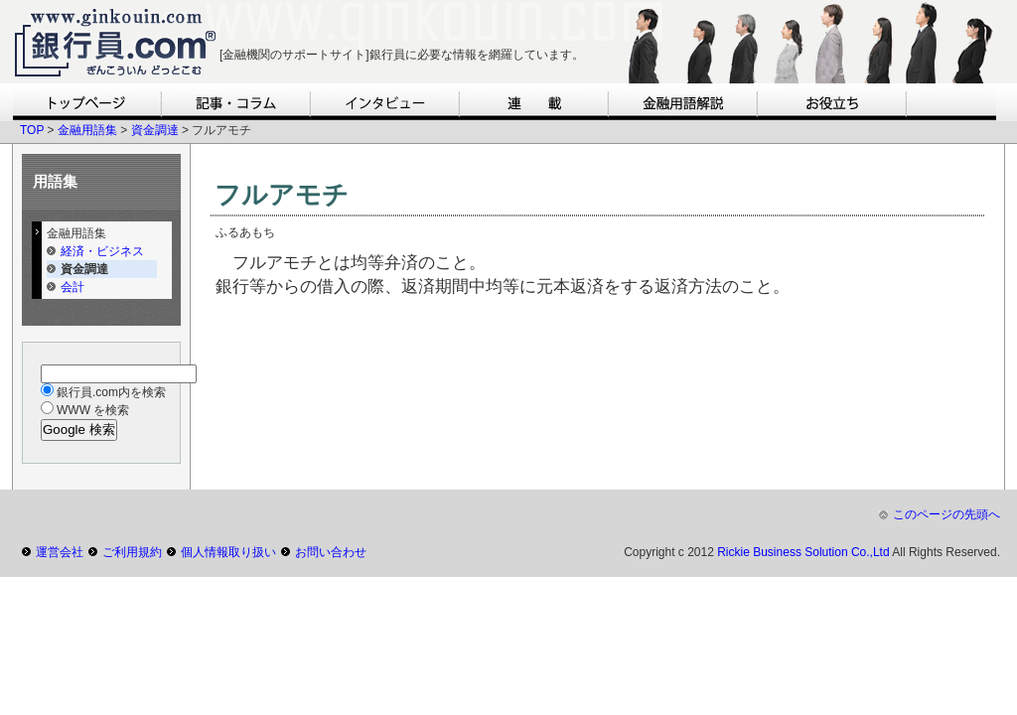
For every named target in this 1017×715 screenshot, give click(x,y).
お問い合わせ (330, 552)
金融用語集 (87, 130)
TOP (32, 130)
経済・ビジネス (102, 251)
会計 (72, 287)
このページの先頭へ (946, 514)
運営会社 (59, 552)
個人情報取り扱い (228, 552)
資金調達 (155, 130)
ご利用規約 (132, 552)
